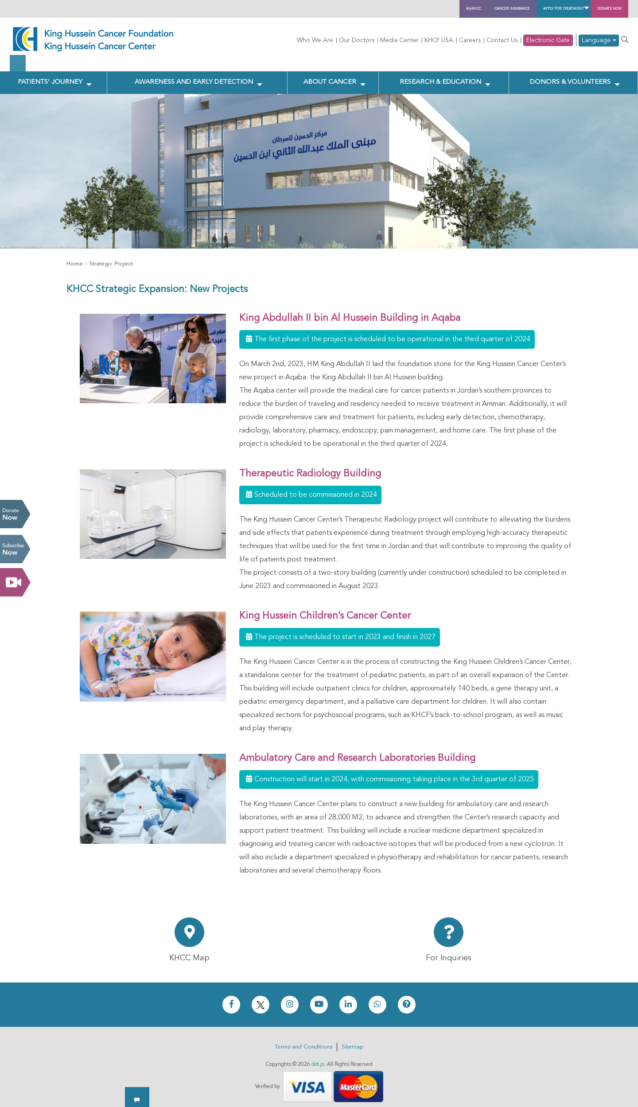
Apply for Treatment (505, 8)
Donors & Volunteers (570, 75)
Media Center (399, 40)
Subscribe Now (15, 549)
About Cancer (331, 75)
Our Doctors (356, 40)
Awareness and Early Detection (195, 75)
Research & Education (439, 75)
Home (74, 259)
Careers (470, 40)
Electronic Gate (548, 40)
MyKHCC (338, 8)
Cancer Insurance (408, 8)
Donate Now (15, 514)
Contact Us (501, 40)
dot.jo (317, 1059)
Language (598, 40)
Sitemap (352, 1042)
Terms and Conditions (303, 1042)
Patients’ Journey (49, 75)
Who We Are (315, 40)
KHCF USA (438, 40)
